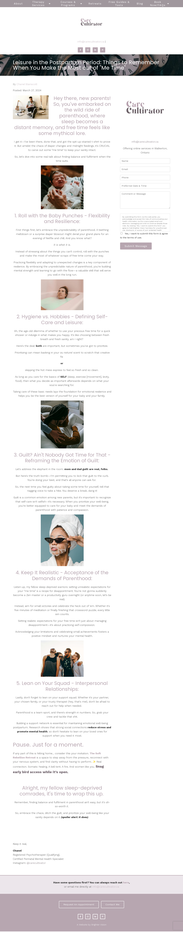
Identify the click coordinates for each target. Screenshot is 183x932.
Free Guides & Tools (119, 3)
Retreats (95, 3)
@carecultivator (36, 862)
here (126, 882)
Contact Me (113, 904)
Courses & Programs (68, 3)
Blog (140, 3)
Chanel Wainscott (27, 84)
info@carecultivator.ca (90, 41)
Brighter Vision (98, 925)
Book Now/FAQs (157, 3)
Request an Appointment (78, 904)
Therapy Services (38, 3)
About (18, 3)
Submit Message (136, 246)
